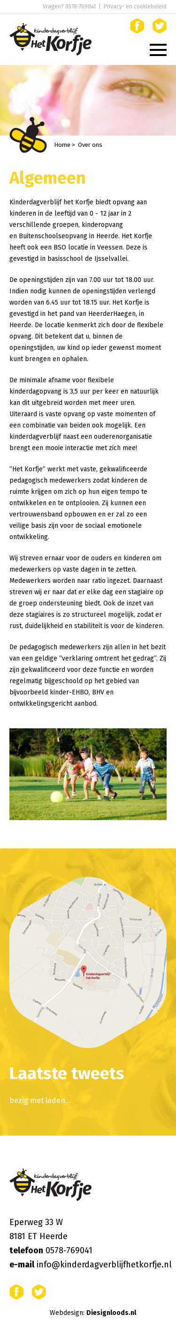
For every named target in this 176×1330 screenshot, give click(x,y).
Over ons (90, 144)
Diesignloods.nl (111, 1313)
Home (62, 144)
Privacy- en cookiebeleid (135, 6)
